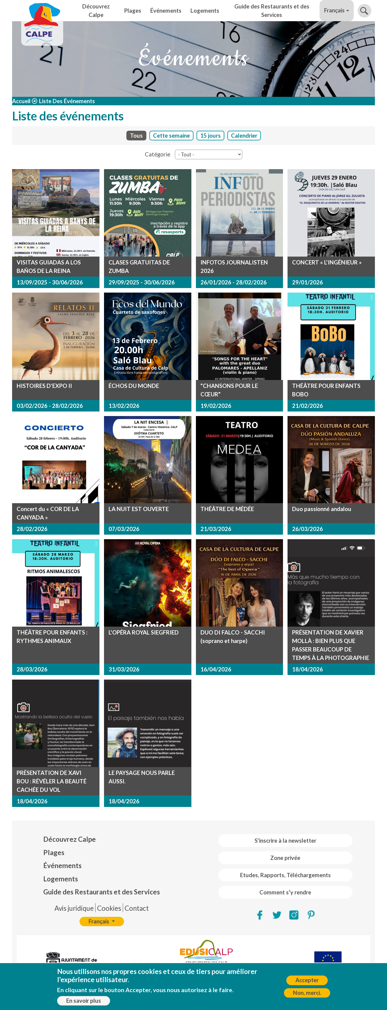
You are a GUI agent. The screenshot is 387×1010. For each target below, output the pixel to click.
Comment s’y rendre (285, 892)
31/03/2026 (124, 669)
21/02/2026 (307, 405)
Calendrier (244, 135)
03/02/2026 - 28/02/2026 (50, 405)
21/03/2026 (215, 529)
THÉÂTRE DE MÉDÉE (227, 509)
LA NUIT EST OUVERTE (139, 509)
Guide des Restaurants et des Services (271, 10)
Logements (204, 10)
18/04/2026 (307, 669)
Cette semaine (171, 135)
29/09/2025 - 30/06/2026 (142, 282)
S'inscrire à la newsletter (285, 840)
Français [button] (334, 10)
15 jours (210, 135)
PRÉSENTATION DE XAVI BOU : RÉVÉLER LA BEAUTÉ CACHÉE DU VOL (51, 781)
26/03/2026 (307, 529)
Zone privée (285, 857)
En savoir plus (83, 1003)
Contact (137, 908)
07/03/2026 (124, 529)
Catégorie (157, 154)
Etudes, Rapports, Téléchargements (285, 875)
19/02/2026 (215, 405)
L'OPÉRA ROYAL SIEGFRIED (144, 632)
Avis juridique (74, 908)
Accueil (21, 101)
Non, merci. (307, 995)
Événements (165, 10)
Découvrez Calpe (96, 10)
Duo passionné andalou (321, 509)
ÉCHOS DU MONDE (134, 385)
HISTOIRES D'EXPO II (44, 385)
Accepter (307, 983)
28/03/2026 (32, 669)
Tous (136, 135)
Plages (132, 10)
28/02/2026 (32, 529)
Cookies (109, 908)
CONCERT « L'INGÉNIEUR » (327, 262)
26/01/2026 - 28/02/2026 (233, 282)
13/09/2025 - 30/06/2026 (50, 282)
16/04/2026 (215, 669)
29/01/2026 (307, 282)
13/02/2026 (124, 405)
